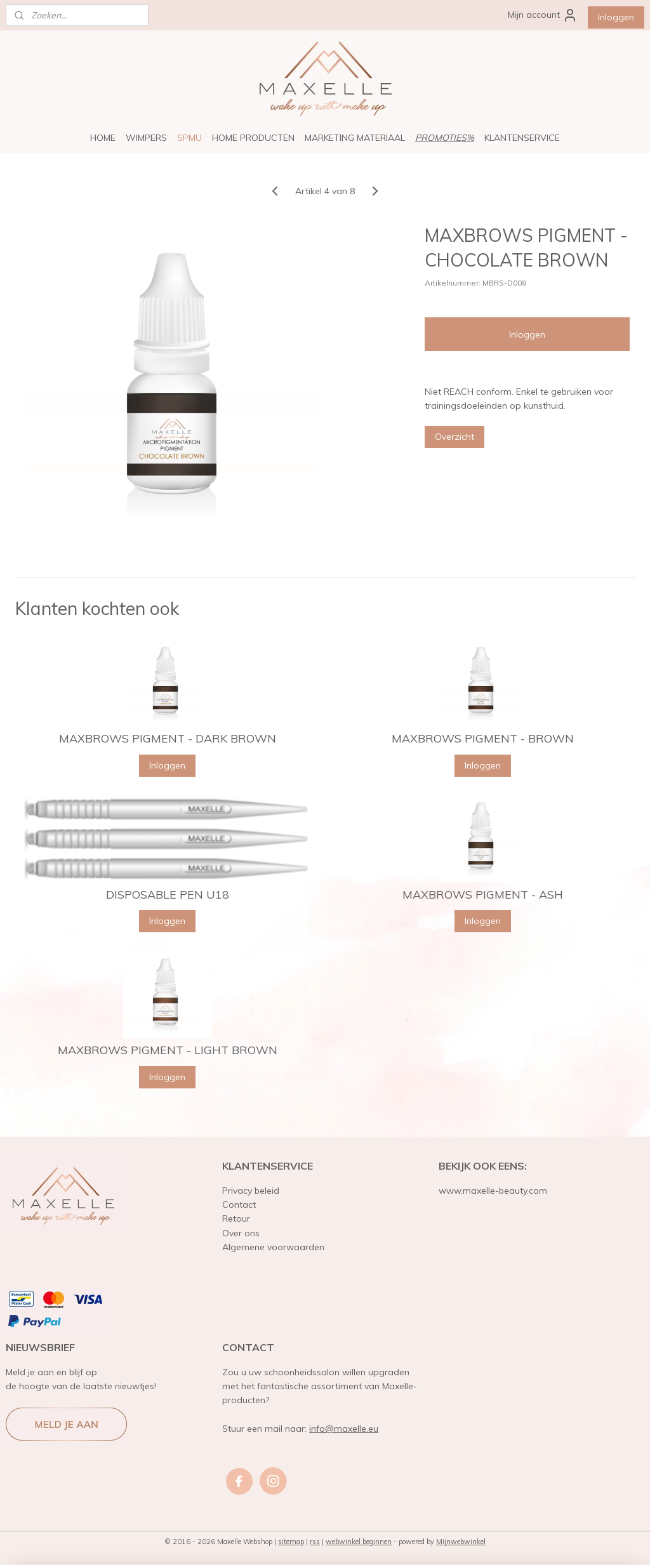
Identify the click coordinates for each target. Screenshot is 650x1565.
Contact (239, 1204)
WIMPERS (146, 137)
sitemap (291, 1541)
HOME (103, 137)
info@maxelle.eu (343, 1428)
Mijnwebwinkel (461, 1541)
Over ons (241, 1233)
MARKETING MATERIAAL (355, 137)
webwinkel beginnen (359, 1541)
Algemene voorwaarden (273, 1247)
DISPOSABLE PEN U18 (167, 895)
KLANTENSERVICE (522, 137)
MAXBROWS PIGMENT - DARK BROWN (167, 739)
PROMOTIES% (444, 137)
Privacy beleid (250, 1190)
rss (315, 1541)
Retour (236, 1218)
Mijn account (543, 15)
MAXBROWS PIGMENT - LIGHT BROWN (167, 1050)
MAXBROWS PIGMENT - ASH (482, 895)
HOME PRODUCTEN (253, 137)
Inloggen (616, 17)
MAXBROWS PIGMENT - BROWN (483, 739)
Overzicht (454, 436)
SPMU (189, 137)
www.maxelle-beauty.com (493, 1190)
